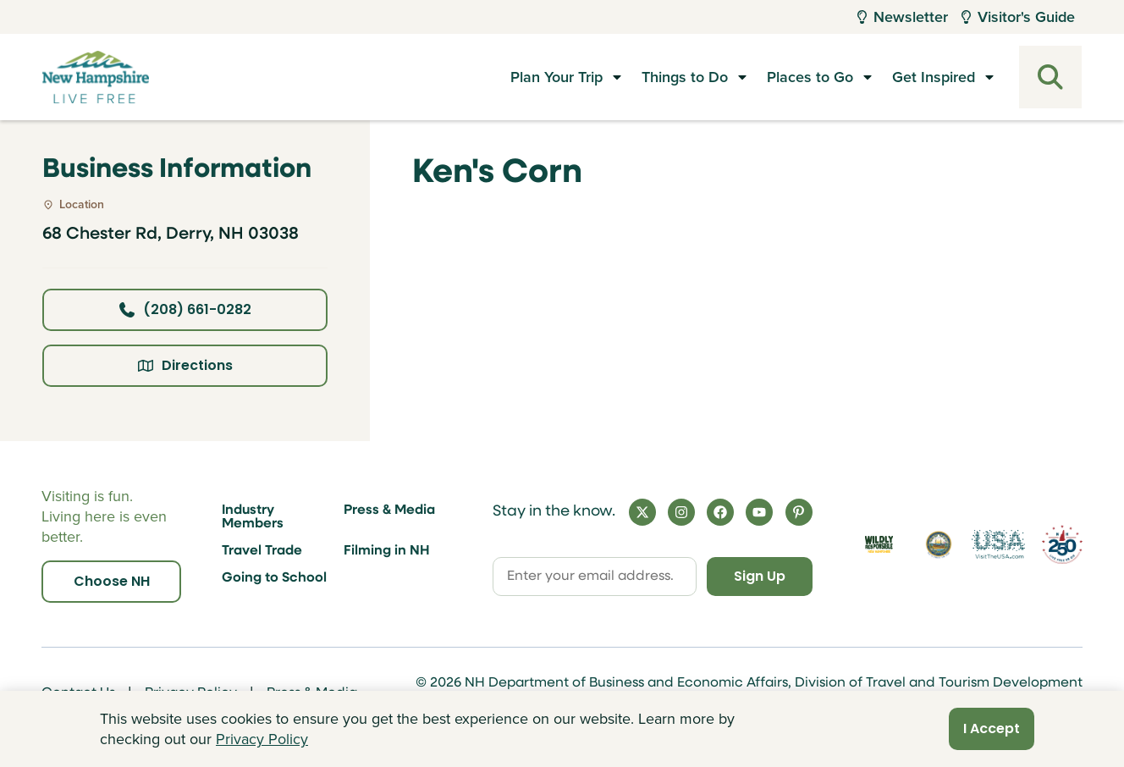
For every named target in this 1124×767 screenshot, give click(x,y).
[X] (642, 512)
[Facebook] (720, 512)
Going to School (274, 578)
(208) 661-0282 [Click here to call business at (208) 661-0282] (185, 309)
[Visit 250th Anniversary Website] (1062, 545)
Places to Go (810, 77)
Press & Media (389, 510)
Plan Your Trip (556, 77)
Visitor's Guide (1018, 17)
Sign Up (759, 576)
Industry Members (253, 517)
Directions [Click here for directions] (185, 365)
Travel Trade (262, 551)
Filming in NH (387, 551)
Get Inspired (933, 77)
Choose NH (112, 581)
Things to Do (685, 77)
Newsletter (902, 17)
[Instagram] (681, 512)
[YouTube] (759, 512)
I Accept (991, 728)
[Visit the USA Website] (998, 544)
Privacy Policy (262, 739)
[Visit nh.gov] (939, 544)
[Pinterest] (799, 512)
